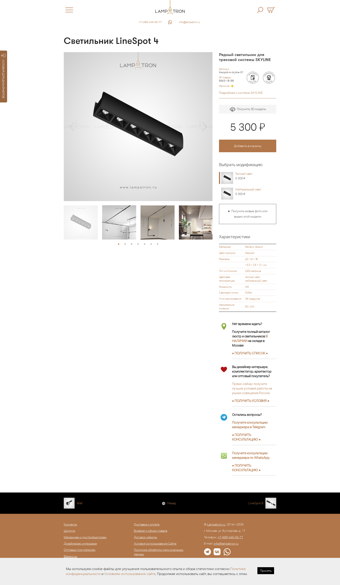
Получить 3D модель (248, 109)
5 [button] (144, 244)
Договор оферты (145, 537)
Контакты (70, 524)
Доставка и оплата (146, 524)
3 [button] (131, 244)
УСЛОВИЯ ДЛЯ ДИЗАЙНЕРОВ (3, 76)
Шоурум (69, 530)
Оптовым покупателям (79, 550)
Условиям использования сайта (129, 574)
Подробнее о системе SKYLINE (241, 92)
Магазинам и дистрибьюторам (85, 537)
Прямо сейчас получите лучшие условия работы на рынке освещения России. (252, 388)
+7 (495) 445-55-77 (150, 22)
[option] (138, 126)
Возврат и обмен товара (150, 530)
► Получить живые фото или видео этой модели (248, 213)
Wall (79, 503)
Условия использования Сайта (155, 543)
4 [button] (138, 244)
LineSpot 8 (255, 503)
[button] (72, 126)
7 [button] (157, 244)
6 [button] (151, 244)
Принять (265, 570)
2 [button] (125, 244)
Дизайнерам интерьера (80, 543)
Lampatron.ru (216, 524)
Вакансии (70, 556)
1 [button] (118, 244)
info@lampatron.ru (189, 22)
